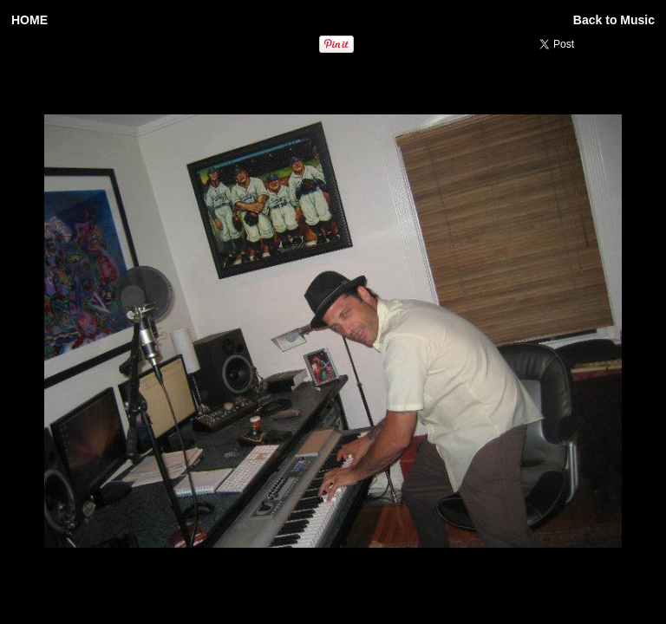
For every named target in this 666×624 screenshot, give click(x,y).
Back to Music (614, 20)
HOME (29, 20)
